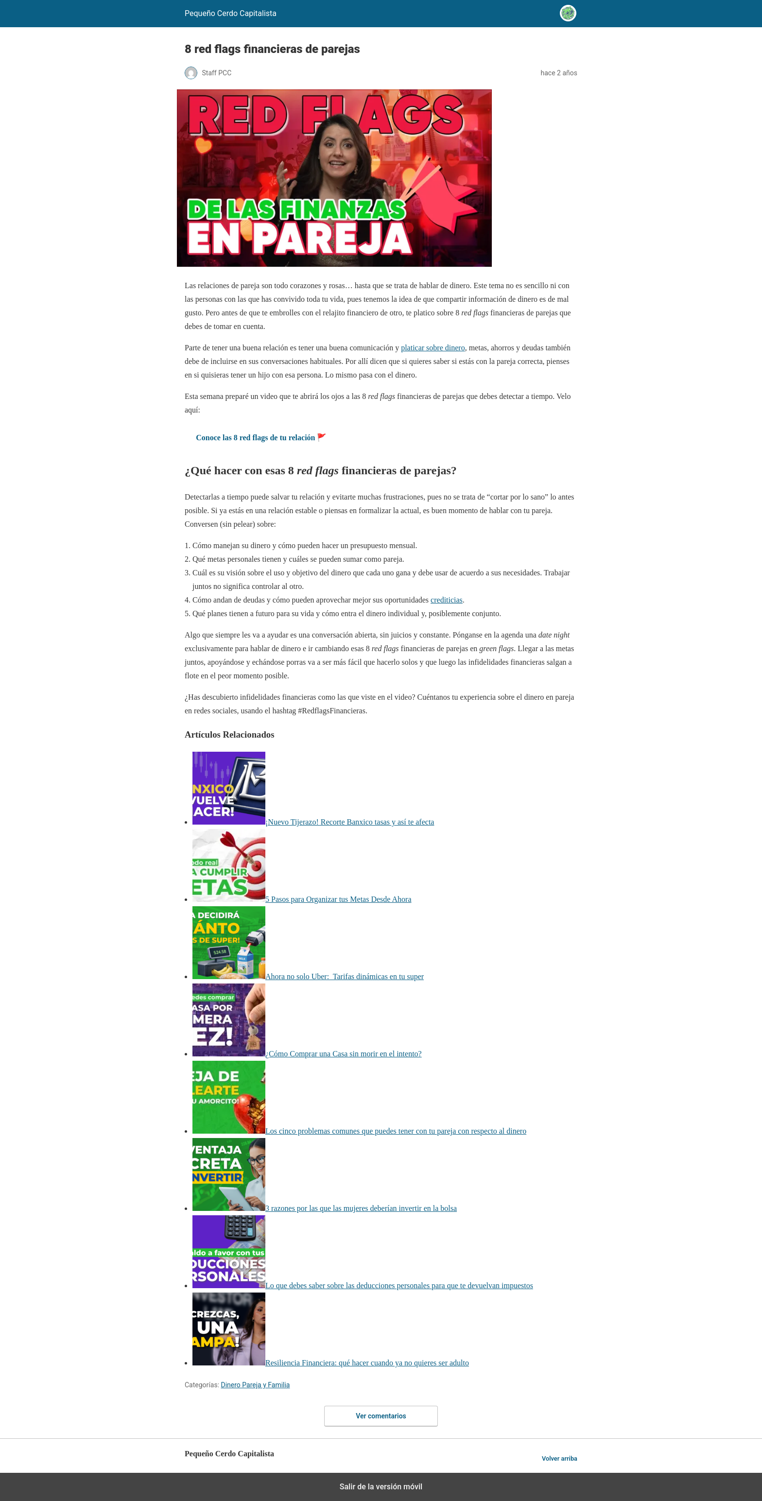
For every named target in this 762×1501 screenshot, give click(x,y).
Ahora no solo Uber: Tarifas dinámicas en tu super (344, 976)
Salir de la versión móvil (381, 1486)
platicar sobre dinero (433, 348)
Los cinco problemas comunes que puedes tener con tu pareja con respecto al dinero (395, 1131)
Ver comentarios (381, 1416)
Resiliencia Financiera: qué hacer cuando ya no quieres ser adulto (367, 1363)
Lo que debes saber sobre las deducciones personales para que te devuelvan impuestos (399, 1285)
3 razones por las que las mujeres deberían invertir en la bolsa (361, 1208)
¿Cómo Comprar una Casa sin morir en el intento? (343, 1054)
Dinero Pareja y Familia (255, 1385)
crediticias (447, 600)
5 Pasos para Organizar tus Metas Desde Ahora (338, 899)
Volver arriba (559, 1458)
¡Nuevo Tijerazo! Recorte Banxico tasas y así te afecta (349, 822)
